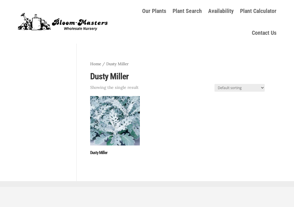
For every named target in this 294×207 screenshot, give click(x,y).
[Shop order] (239, 88)
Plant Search (187, 10)
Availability (221, 10)
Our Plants (154, 10)
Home (95, 63)
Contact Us (264, 32)
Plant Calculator (258, 10)
